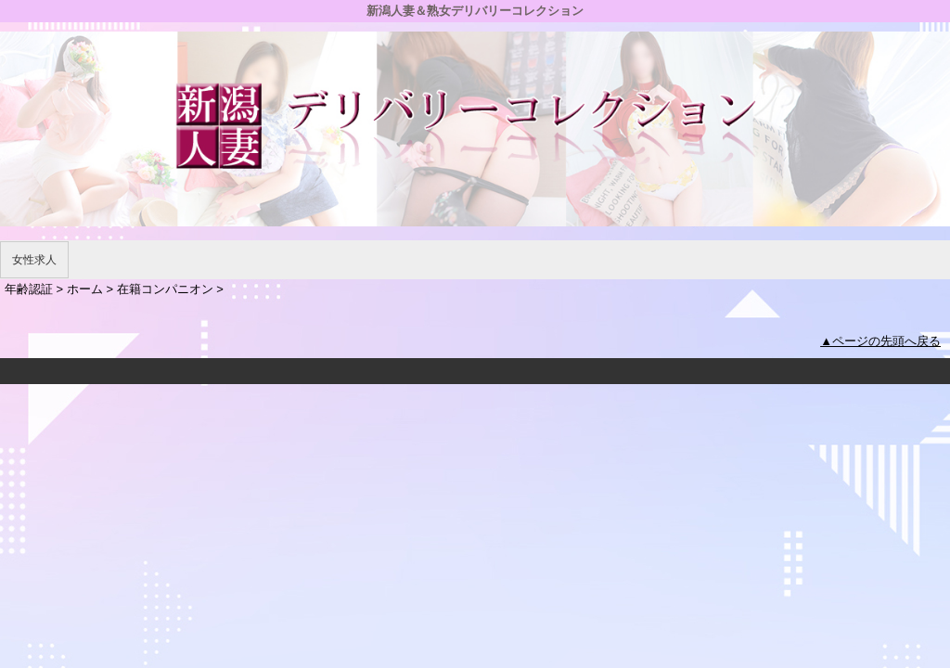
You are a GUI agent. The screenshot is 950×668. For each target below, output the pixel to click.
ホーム (85, 289)
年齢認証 (29, 289)
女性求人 (34, 259)
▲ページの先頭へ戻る (880, 341)
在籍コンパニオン (165, 289)
